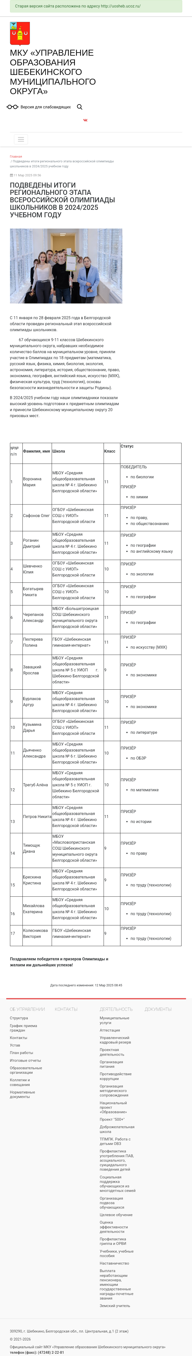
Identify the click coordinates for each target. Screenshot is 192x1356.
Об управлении (27, 1009)
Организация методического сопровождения (114, 1090)
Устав (15, 1045)
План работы (21, 1053)
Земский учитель (115, 1306)
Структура (19, 1018)
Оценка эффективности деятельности (114, 1227)
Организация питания (111, 1064)
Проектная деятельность (112, 1052)
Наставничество (114, 1263)
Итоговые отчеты (25, 1060)
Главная (16, 156)
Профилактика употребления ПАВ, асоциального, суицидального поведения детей (117, 1160)
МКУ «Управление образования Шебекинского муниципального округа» (53, 72)
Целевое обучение (116, 1215)
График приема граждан (23, 1028)
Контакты (18, 1038)
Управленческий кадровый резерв (115, 1040)
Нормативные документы (22, 1094)
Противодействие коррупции (116, 1076)
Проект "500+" (112, 1119)
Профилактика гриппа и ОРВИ (113, 1241)
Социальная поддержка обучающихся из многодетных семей (118, 1184)
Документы (158, 1009)
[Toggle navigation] (21, 139)
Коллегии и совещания (20, 1082)
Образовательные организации (26, 1070)
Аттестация (110, 1030)
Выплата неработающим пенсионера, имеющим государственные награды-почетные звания (117, 1284)
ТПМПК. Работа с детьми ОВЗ (115, 1141)
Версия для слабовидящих (45, 107)
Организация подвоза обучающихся (112, 1203)
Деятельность (116, 1009)
